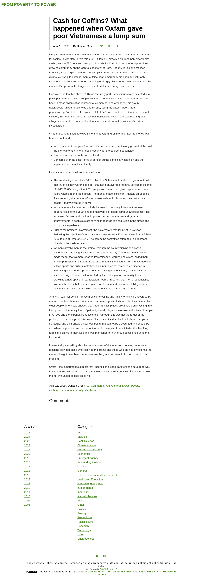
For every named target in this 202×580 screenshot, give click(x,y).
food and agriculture (89, 462)
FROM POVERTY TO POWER (28, 4)
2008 (27, 504)
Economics (83, 453)
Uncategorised (86, 538)
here (129, 86)
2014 (27, 479)
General (82, 470)
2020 (27, 453)
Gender (81, 466)
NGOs (81, 500)
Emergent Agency (87, 458)
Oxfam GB (106, 569)
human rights (85, 487)
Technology (84, 530)
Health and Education (90, 479)
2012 (27, 487)
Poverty (81, 513)
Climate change (86, 445)
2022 (27, 445)
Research (83, 525)
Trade (80, 534)
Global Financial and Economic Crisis (99, 475)
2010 (27, 496)
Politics (81, 509)
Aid (79, 432)
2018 (27, 462)
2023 (27, 440)
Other (80, 504)
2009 (27, 500)
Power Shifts (84, 517)
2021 (27, 449)
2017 (27, 466)
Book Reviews (85, 440)
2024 (27, 436)
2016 (27, 470)
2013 (27, 483)
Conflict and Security (89, 449)
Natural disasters (87, 496)
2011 (27, 492)
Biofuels (82, 436)
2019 (27, 458)
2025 (27, 432)
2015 (27, 475)
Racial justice (85, 521)
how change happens (90, 483)
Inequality (83, 492)
